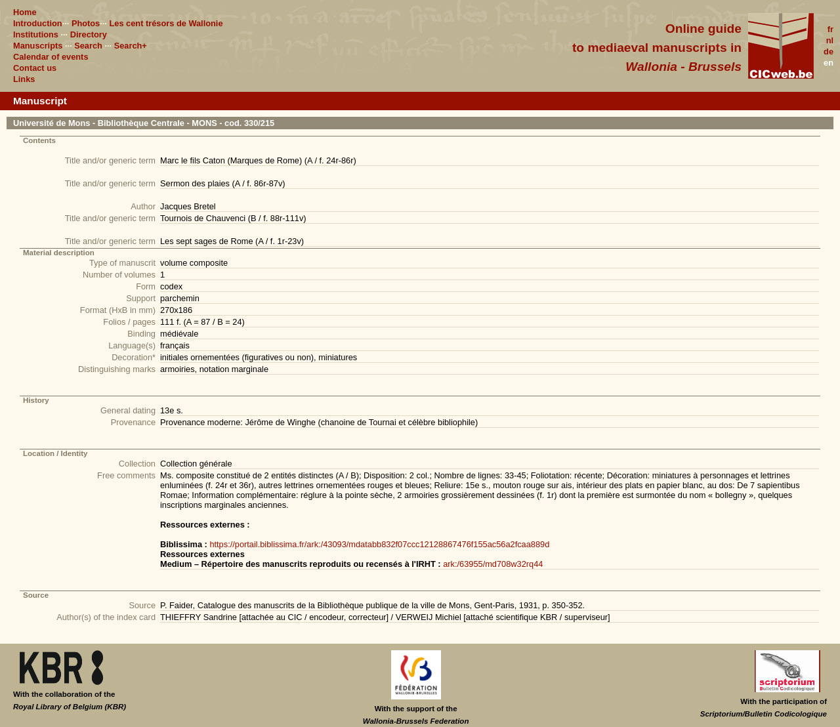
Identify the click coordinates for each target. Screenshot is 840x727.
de (828, 51)
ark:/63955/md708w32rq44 (493, 564)
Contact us (34, 68)
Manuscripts (37, 46)
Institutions (35, 34)
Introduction (37, 23)
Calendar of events (51, 57)
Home (25, 12)
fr (830, 29)
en (828, 63)
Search (88, 46)
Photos (86, 23)
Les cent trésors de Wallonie (165, 23)
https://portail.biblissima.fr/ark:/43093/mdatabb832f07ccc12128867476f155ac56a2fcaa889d (379, 544)
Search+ (130, 46)
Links (24, 79)
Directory (88, 34)
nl (829, 40)
